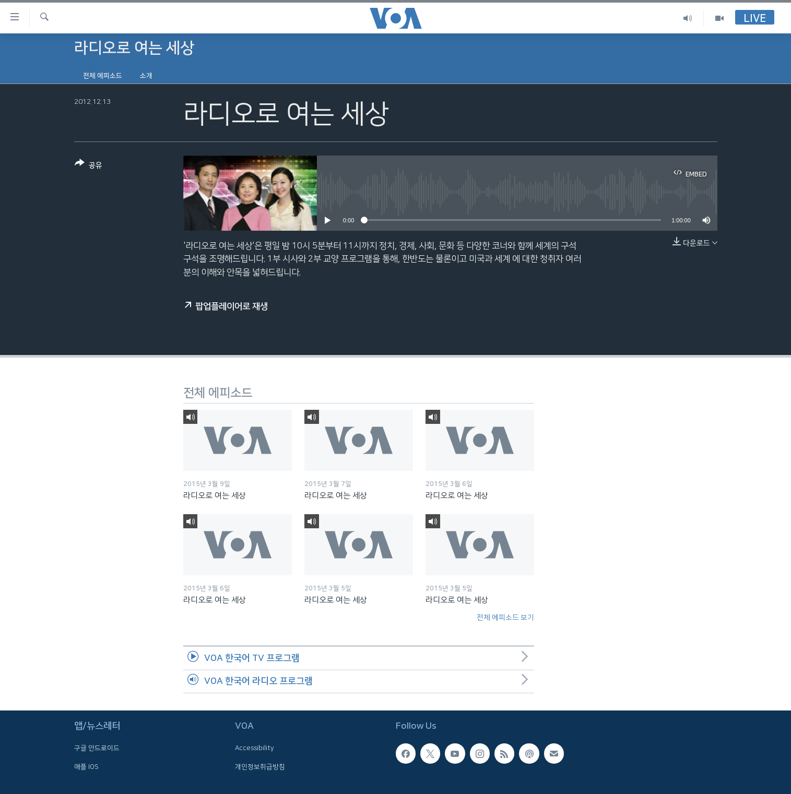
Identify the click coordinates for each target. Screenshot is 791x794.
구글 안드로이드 (97, 748)
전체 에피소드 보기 (505, 617)
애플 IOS (86, 767)
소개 (146, 75)
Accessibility (254, 748)
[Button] (88, 166)
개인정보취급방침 (260, 767)
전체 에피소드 (102, 75)
